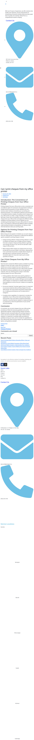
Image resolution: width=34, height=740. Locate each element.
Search (2, 333)
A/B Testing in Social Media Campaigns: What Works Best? (15, 343)
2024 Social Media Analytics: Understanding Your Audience (15, 345)
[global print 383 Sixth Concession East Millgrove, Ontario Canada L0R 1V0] (19, 133)
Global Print (6, 195)
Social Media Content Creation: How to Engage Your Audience (16, 349)
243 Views (5, 197)
